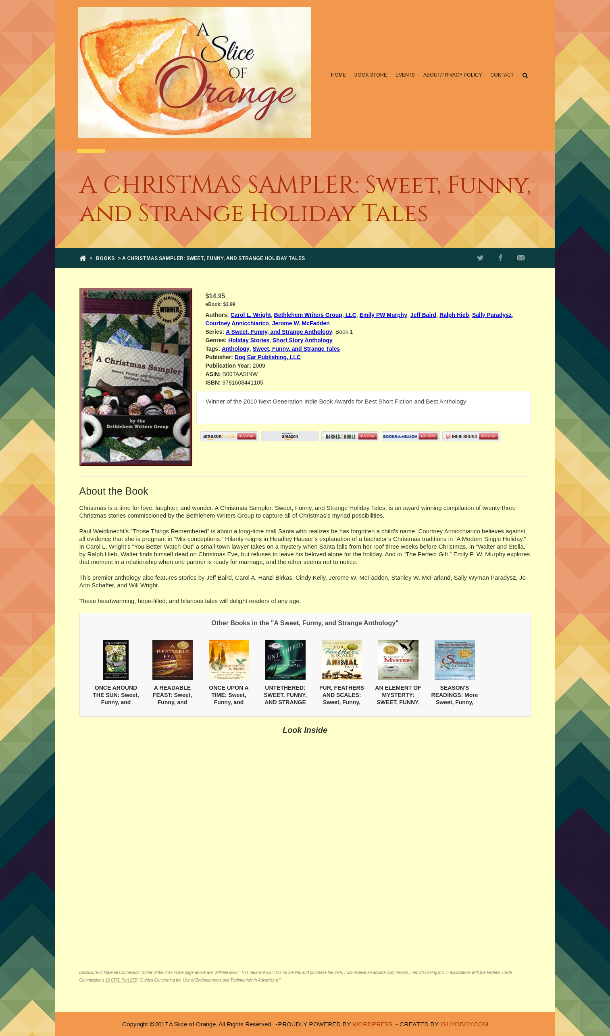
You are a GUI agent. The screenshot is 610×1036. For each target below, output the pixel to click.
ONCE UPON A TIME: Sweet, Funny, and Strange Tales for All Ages (229, 702)
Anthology (236, 348)
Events (404, 75)
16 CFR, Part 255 (121, 980)
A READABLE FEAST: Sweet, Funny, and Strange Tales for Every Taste (172, 702)
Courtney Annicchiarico (237, 323)
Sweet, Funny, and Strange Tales (296, 348)
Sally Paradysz (492, 315)
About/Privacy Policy (452, 75)
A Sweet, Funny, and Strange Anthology (279, 332)
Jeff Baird (423, 315)
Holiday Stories (248, 340)
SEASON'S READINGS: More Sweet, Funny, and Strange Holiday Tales (454, 702)
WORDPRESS (372, 1024)
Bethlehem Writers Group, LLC (315, 315)
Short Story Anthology (303, 340)
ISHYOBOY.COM (464, 1024)
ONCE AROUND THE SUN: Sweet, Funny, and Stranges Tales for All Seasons (116, 702)
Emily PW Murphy (383, 315)
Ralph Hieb (454, 315)
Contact (501, 75)
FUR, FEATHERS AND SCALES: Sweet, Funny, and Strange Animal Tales (341, 702)
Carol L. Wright (251, 315)
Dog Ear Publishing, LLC (268, 357)
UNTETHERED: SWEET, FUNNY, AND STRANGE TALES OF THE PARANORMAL (285, 702)
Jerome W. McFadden (301, 323)
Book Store (370, 75)
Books (105, 258)
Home (337, 75)
